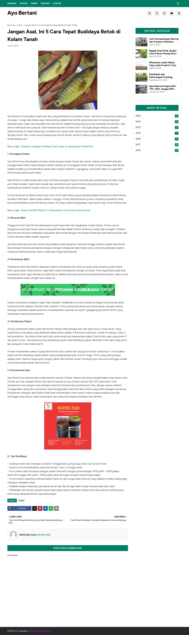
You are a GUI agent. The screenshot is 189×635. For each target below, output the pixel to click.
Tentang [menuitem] (45, 3)
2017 (157, 144)
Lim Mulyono (43, 535)
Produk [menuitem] (23, 3)
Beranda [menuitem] (12, 3)
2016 (157, 150)
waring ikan (93, 463)
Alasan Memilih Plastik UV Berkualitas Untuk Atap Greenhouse (55, 210)
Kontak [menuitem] (57, 3)
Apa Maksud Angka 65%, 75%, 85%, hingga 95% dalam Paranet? (162, 87)
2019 (157, 133)
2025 (157, 115)
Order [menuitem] (34, 3)
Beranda (11, 25)
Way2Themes (36, 631)
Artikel (19, 25)
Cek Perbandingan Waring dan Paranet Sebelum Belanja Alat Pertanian (164, 40)
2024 (157, 121)
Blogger (47, 631)
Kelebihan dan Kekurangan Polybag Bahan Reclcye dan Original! (160, 75)
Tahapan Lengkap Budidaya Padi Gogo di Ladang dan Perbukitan (57, 146)
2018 (157, 139)
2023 (157, 127)
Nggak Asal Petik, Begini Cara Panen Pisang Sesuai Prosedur (163, 52)
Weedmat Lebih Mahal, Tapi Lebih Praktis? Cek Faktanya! (162, 64)
